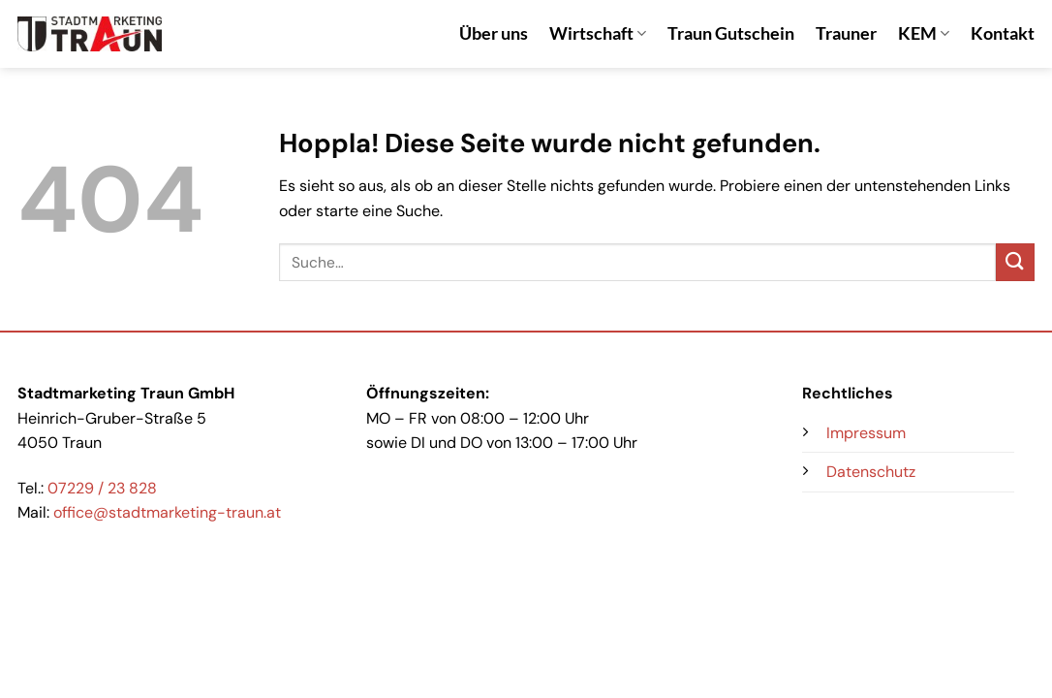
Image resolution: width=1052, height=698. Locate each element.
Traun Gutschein (730, 33)
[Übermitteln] (1015, 262)
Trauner (846, 33)
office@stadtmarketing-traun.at (167, 512)
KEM (923, 33)
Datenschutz (870, 471)
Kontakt (1003, 33)
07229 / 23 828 (102, 488)
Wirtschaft (597, 33)
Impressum (866, 433)
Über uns (493, 33)
